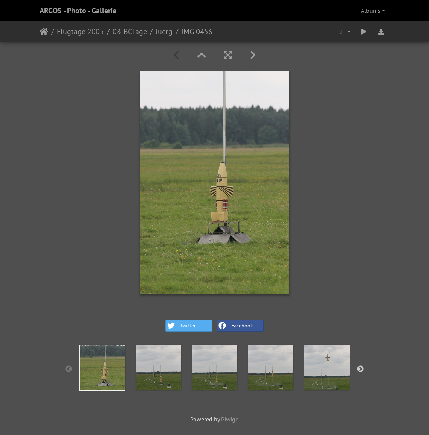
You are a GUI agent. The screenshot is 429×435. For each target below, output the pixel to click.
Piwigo (230, 419)
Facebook (235, 325)
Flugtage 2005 (80, 31)
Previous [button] (68, 369)
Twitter (181, 325)
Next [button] (360, 369)
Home (44, 31)
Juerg (164, 31)
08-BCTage (130, 31)
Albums (370, 10)
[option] (102, 368)
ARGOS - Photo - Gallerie (78, 10)
